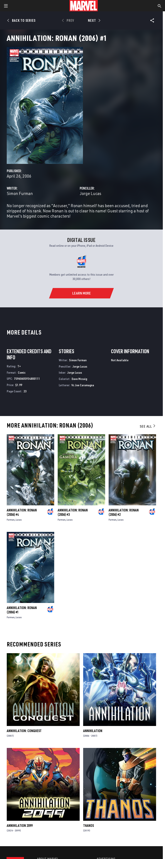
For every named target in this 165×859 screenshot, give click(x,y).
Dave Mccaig (79, 379)
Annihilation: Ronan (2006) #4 (22, 512)
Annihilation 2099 (20, 825)
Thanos (88, 825)
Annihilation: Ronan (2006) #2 (124, 512)
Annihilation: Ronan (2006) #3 (73, 512)
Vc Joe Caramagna (82, 385)
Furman (11, 519)
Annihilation (92, 731)
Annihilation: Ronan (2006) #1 (22, 610)
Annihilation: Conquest (24, 731)
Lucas (19, 519)
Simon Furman (20, 193)
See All (148, 426)
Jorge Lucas (90, 193)
